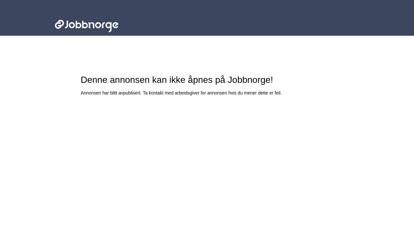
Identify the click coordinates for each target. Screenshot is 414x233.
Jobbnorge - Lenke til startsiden (86, 15)
